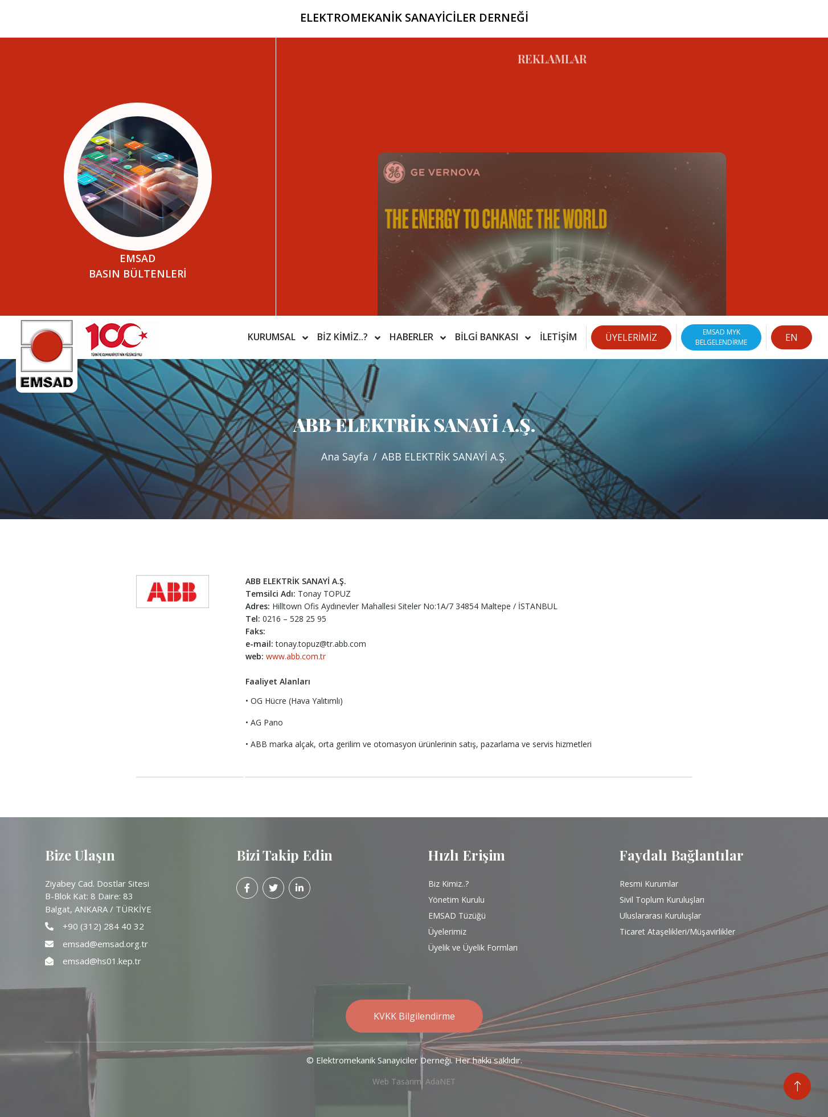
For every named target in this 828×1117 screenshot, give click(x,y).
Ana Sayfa (344, 456)
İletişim (558, 337)
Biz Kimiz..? (448, 883)
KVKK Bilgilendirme (414, 1016)
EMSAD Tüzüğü (457, 915)
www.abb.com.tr (296, 656)
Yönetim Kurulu (456, 899)
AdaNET (440, 1081)
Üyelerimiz (447, 931)
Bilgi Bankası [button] (487, 337)
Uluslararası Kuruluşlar (660, 915)
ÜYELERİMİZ (631, 337)
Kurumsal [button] (273, 337)
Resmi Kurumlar (649, 883)
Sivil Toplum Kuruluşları (662, 899)
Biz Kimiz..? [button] (343, 337)
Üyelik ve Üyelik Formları (473, 947)
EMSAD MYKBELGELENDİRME (721, 337)
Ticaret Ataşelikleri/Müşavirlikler (677, 931)
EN (791, 337)
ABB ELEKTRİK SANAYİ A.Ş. (444, 456)
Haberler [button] (413, 337)
